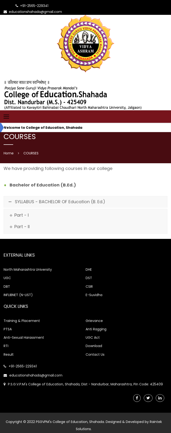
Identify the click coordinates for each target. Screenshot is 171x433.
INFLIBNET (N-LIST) (18, 294)
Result (9, 354)
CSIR (89, 286)
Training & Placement (22, 320)
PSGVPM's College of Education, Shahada (70, 421)
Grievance (94, 320)
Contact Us (95, 354)
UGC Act (93, 337)
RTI (6, 345)
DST (89, 278)
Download (94, 345)
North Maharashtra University (28, 269)
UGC (7, 278)
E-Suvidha (94, 294)
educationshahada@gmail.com (33, 375)
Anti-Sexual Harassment (24, 337)
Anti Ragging (96, 329)
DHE (89, 269)
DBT (7, 286)
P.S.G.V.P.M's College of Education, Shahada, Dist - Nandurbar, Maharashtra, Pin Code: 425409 (83, 384)
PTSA (8, 329)
